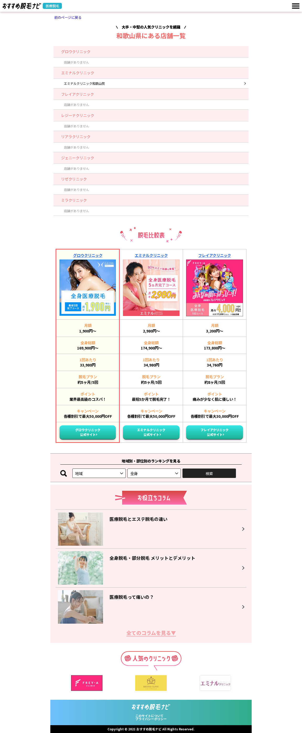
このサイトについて (149, 715)
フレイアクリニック (214, 255)
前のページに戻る (68, 17)
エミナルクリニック (151, 255)
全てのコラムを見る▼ (151, 633)
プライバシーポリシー (151, 719)
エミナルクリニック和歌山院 (84, 83)
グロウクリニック (88, 255)
